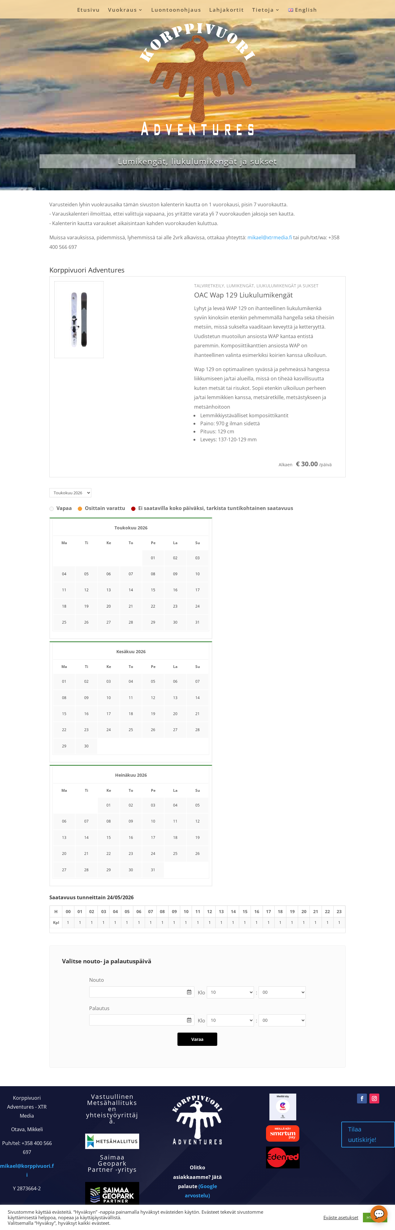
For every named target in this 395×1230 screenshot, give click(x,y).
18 (131, 713)
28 (131, 622)
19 (153, 713)
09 (86, 697)
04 (131, 681)
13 (175, 697)
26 (86, 622)
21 (197, 713)
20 (175, 713)
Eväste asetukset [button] (340, 1217)
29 (153, 622)
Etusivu (88, 10)
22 (64, 729)
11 (131, 697)
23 (86, 729)
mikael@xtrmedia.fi (269, 237)
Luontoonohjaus (176, 10)
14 (197, 697)
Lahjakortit (226, 10)
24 (197, 606)
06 (175, 681)
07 (197, 681)
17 (108, 713)
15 (64, 713)
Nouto (96, 980)
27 (108, 622)
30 (175, 622)
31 (197, 622)
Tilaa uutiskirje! (362, 1134)
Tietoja (263, 10)
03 (108, 681)
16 (86, 713)
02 (86, 681)
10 (108, 697)
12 (153, 697)
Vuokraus (122, 10)
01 (64, 681)
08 (64, 697)
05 (153, 681)
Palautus (99, 1008)
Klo (201, 992)
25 (64, 622)
